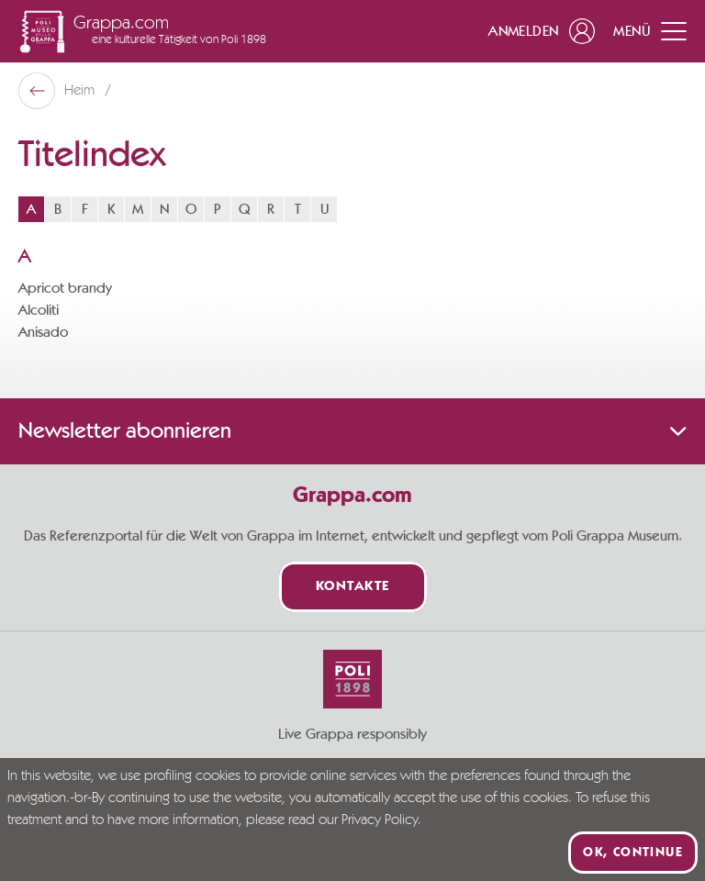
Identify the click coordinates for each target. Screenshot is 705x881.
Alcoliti (38, 310)
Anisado (43, 332)
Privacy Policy (379, 820)
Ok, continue (633, 852)
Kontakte (353, 587)
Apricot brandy (65, 288)
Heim (81, 91)
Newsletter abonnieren (352, 431)
